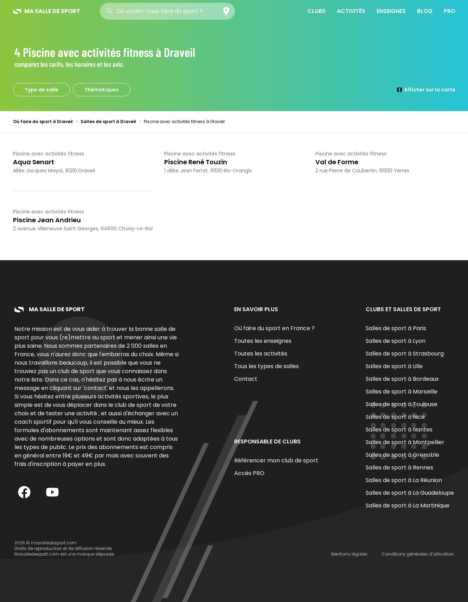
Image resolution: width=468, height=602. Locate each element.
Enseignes (391, 11)
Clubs (316, 11)
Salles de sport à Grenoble (402, 455)
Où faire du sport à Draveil (43, 121)
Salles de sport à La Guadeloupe (410, 493)
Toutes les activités (260, 354)
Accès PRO (249, 473)
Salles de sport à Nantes (399, 429)
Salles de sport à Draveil (108, 121)
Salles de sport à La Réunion (404, 480)
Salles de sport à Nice (395, 417)
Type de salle (41, 89)
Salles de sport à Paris (396, 328)
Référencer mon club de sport (276, 460)
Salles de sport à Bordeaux (402, 379)
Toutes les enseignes (262, 341)
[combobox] (167, 11)
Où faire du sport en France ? (274, 328)
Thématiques (101, 89)
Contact (245, 379)
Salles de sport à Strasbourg (405, 354)
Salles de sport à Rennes (399, 467)
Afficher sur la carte (425, 89)
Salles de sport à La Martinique (407, 505)
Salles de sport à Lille (394, 366)
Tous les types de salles (266, 366)
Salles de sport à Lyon (395, 341)
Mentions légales (349, 554)
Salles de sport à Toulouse (401, 404)
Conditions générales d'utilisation (418, 554)
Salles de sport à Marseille (401, 392)
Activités (351, 11)
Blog (424, 11)
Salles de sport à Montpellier (405, 442)
